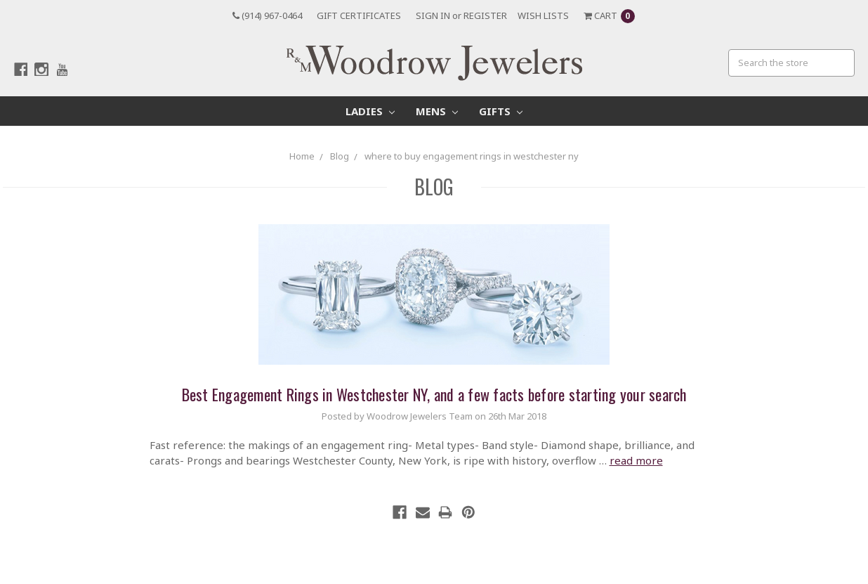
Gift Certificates (359, 15)
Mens (437, 111)
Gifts (500, 111)
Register (485, 15)
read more (636, 460)
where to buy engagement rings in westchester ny (471, 156)
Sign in (433, 15)
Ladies (370, 111)
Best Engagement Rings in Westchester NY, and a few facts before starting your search (434, 394)
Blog (339, 156)
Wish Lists (543, 15)
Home (302, 156)
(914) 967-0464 (267, 15)
